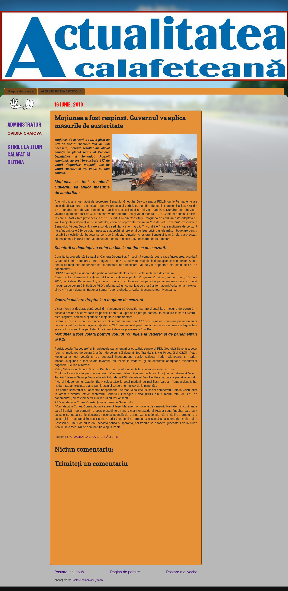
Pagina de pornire (20, 91)
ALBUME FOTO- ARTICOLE (61, 91)
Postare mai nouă (69, 572)
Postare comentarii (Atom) (87, 580)
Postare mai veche (181, 572)
